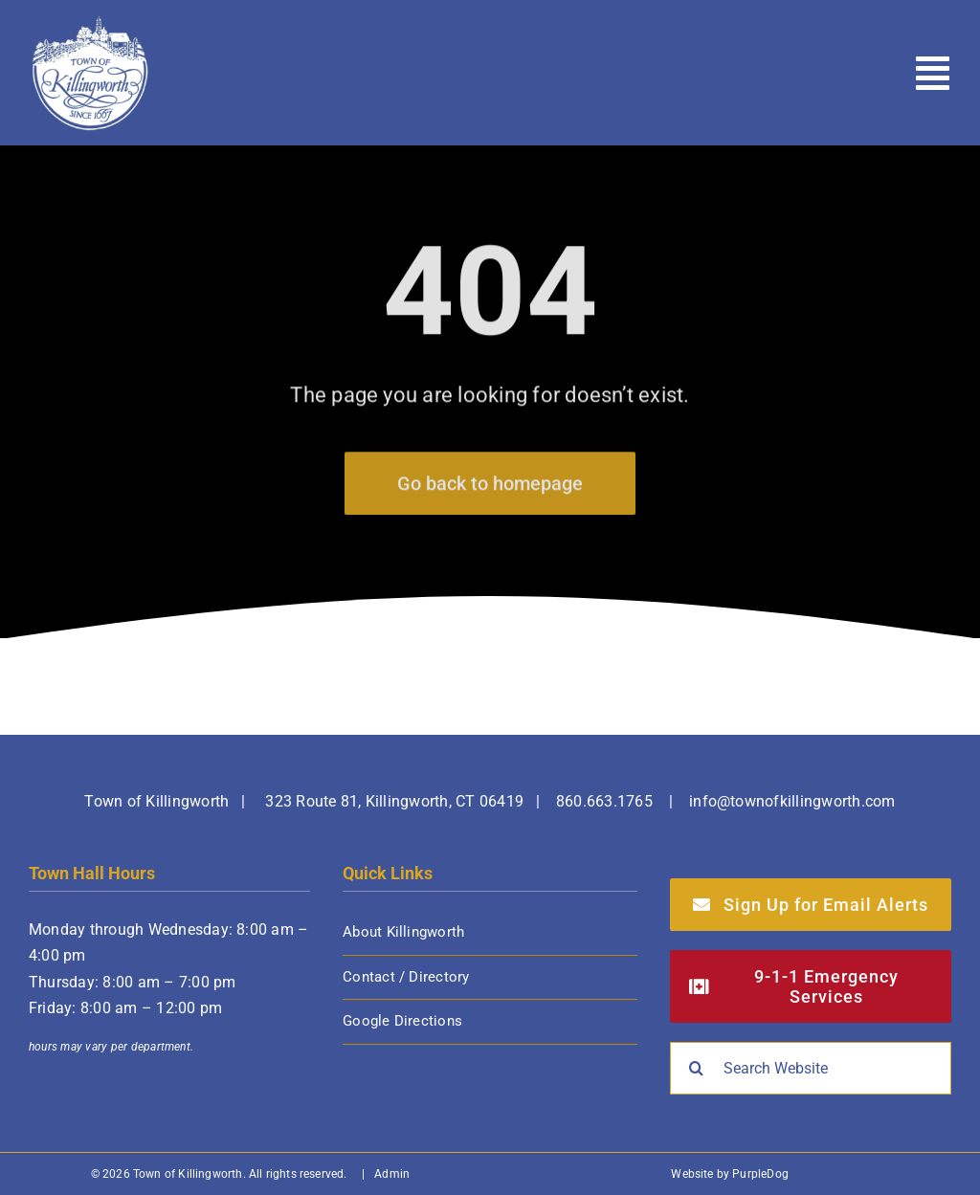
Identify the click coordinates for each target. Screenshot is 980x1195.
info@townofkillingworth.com (792, 801)
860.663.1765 (604, 801)
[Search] (696, 1068)
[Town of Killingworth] (90, 21)
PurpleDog (760, 1174)
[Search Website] (810, 1068)
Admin (392, 1174)
